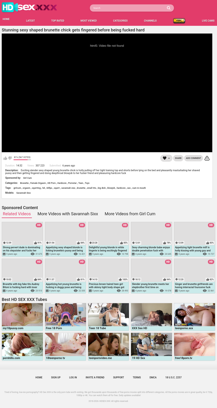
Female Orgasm (38, 183)
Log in (73, 377)
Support (118, 377)
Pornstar (72, 183)
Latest (30, 20)
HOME (6, 19)
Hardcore (62, 183)
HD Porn (51, 183)
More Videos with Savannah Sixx (67, 213)
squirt (57, 188)
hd (43, 188)
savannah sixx (68, 188)
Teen (80, 183)
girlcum (17, 188)
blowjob (111, 188)
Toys (87, 183)
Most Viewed (89, 20)
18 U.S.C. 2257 (173, 377)
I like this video (5, 158)
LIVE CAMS (208, 20)
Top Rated (57, 20)
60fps (49, 188)
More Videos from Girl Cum (130, 213)
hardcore (121, 188)
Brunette (24, 183)
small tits (91, 188)
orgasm (26, 188)
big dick (102, 188)
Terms (137, 377)
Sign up (55, 377)
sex (129, 188)
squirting (36, 188)
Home (38, 377)
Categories (120, 20)
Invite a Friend (95, 377)
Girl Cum (27, 178)
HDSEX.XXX (105, 401)
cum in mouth (139, 188)
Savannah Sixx (23, 193)
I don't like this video (10, 158)
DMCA (153, 377)
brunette (81, 188)
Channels (150, 20)
